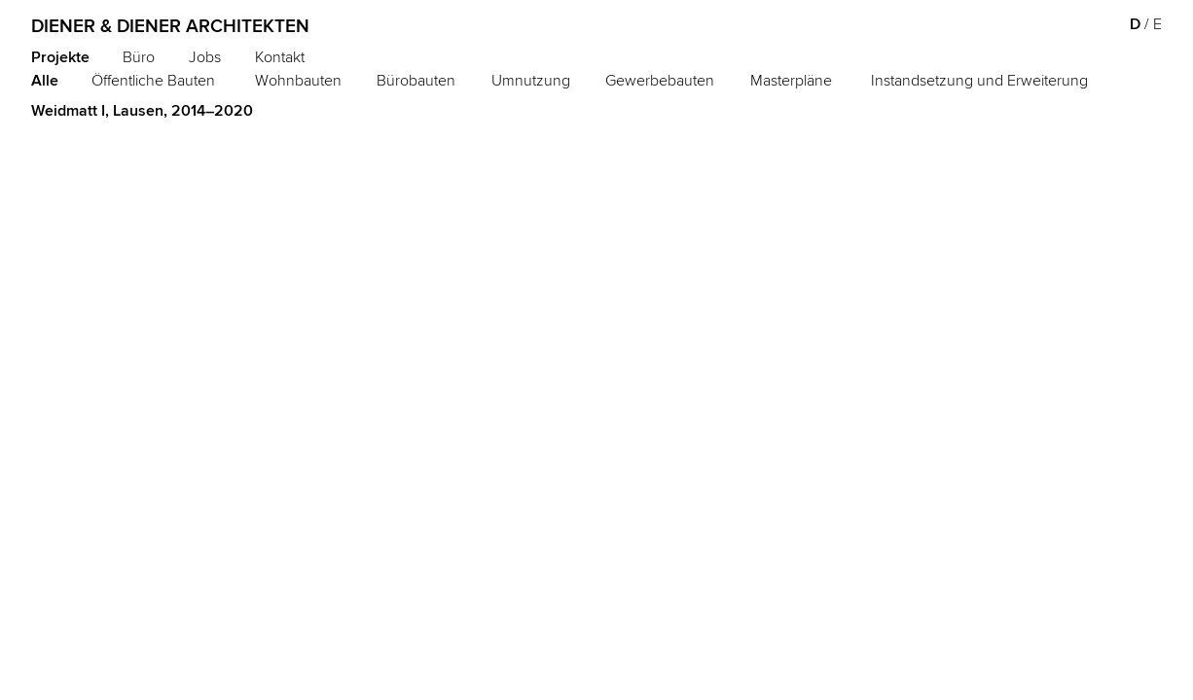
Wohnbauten (298, 80)
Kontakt (280, 57)
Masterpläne (791, 80)
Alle (44, 80)
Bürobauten (416, 80)
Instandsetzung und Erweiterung (979, 80)
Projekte (60, 57)
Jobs (205, 57)
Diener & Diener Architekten (170, 26)
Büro (139, 57)
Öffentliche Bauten (153, 80)
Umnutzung (530, 80)
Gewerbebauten (659, 80)
